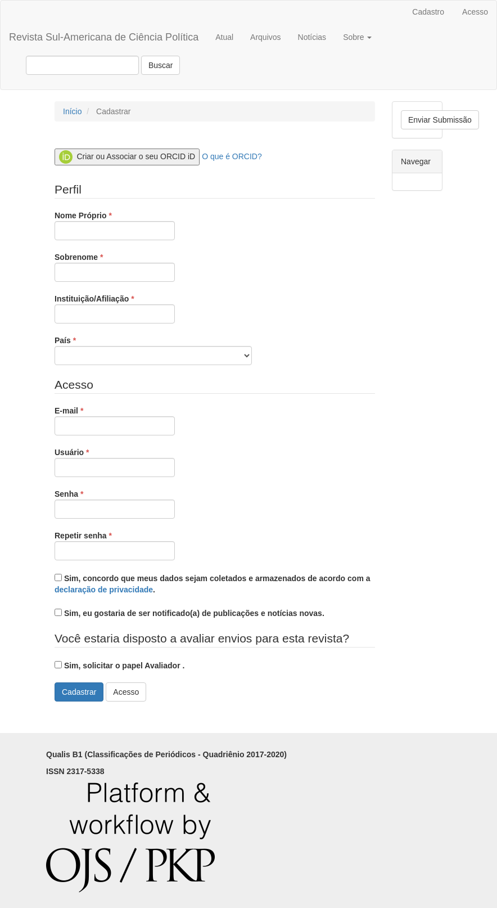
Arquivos (265, 37)
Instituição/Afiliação (115, 308)
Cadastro (428, 11)
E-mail (115, 420)
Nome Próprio (115, 225)
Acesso (475, 11)
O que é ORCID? (232, 156)
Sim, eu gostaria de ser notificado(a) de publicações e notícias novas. (189, 613)
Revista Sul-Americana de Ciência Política (103, 37)
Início (72, 111)
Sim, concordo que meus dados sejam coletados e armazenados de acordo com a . (213, 584)
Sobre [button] (357, 37)
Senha (115, 503)
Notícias (312, 37)
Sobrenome (115, 266)
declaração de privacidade (104, 589)
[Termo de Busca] (82, 65)
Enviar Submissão (440, 119)
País (153, 350)
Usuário (115, 462)
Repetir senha (115, 545)
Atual (224, 37)
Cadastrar (79, 691)
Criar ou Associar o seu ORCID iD (127, 157)
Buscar (160, 65)
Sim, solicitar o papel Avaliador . (119, 665)
